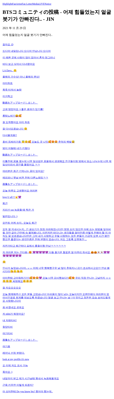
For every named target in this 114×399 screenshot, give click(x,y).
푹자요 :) (7, 372)
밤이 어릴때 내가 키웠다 (16, 148)
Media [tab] (35, 4)
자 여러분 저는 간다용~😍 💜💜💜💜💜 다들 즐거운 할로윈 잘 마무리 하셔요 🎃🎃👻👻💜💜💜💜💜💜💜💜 (56, 254)
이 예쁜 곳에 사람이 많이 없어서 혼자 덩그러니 (29, 57)
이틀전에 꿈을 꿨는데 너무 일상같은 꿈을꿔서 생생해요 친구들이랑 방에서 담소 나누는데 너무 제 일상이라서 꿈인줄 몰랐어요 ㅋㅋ (57, 163)
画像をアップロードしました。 (20, 184)
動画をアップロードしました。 (20, 102)
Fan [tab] (14, 4)
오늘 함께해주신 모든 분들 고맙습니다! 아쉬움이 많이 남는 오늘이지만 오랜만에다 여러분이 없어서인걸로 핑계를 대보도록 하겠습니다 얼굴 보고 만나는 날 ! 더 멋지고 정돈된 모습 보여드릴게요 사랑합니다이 (56, 297)
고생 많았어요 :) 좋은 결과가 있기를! (23, 109)
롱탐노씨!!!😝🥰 (12, 115)
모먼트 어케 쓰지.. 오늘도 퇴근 (20, 222)
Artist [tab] (19, 4)
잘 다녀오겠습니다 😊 (15, 128)
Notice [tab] (47, 4)
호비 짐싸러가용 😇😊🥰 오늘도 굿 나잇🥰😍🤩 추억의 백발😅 (39, 141)
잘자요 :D (8, 44)
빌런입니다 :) (10, 216)
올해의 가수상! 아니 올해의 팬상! (21, 76)
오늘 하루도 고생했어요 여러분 (20, 190)
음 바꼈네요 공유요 (13, 307)
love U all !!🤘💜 (12, 197)
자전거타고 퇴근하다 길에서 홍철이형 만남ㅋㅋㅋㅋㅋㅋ (34, 245)
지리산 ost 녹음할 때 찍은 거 (18, 209)
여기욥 (6, 346)
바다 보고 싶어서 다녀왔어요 (19, 64)
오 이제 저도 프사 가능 (15, 365)
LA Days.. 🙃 (10, 70)
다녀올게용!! (10, 135)
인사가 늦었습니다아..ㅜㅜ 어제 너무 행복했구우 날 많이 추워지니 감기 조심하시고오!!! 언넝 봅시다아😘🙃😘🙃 (56, 270)
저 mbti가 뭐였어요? (14, 314)
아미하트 (8, 83)
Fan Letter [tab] (27, 4)
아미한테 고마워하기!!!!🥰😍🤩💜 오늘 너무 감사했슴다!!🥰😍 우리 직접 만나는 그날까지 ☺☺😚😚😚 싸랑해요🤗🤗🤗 (57, 280)
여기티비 (8, 333)
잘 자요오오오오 (12, 287)
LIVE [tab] (41, 4)
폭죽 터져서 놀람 (12, 89)
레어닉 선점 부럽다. (14, 353)
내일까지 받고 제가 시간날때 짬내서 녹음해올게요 (31, 378)
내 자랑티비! (10, 320)
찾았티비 (8, 327)
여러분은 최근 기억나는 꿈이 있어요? (23, 171)
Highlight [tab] (7, 4)
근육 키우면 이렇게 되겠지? (18, 385)
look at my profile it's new (16, 359)
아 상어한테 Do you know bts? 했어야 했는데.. (28, 391)
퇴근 (5, 203)
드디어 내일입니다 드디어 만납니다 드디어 (27, 51)
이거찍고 (8, 96)
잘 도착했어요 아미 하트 (16, 122)
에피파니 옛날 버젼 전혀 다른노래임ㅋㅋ (25, 177)
